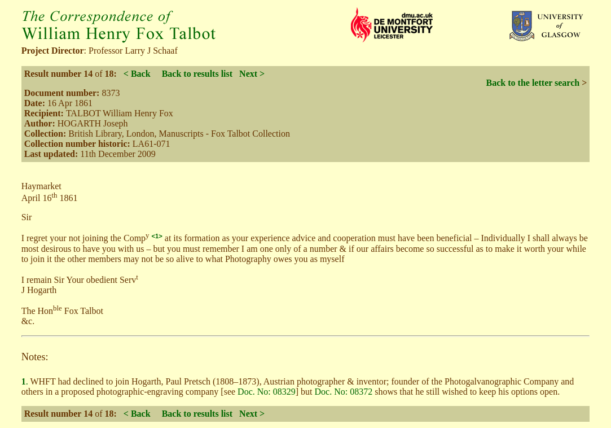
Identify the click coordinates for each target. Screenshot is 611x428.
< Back (137, 73)
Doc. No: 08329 (267, 391)
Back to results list (197, 73)
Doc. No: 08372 (344, 391)
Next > (252, 73)
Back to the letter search (533, 83)
